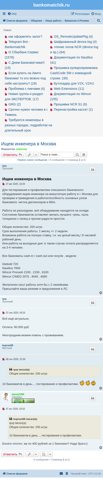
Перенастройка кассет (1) (73, 109)
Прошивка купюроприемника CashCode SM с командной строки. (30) (74, 73)
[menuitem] (12, 14)
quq (4, 166)
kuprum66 (7, 345)
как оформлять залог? (25, 36)
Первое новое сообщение (32, 159)
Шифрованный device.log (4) (75, 42)
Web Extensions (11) (69, 88)
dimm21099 (18, 394)
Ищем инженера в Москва (28, 143)
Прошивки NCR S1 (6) (70, 104)
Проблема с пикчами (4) (26, 88)
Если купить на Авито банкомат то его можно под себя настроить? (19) (25, 78)
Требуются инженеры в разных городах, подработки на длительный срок (28, 125)
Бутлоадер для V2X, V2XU (74, 83)
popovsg (21, 149)
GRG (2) (14, 104)
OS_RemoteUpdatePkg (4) (73, 36)
